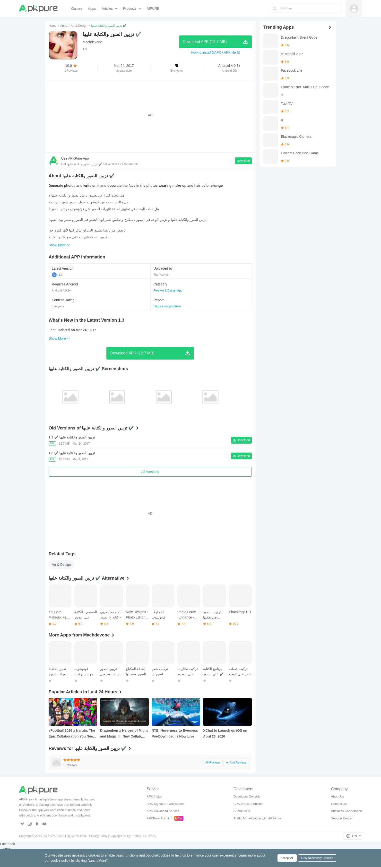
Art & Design (79, 25)
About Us (337, 796)
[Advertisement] (150, 115)
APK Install (154, 796)
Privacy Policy (98, 836)
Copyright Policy (120, 836)
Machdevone (92, 42)
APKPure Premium (160, 818)
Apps (63, 25)
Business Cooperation (346, 811)
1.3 (57, 274)
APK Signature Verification (165, 804)
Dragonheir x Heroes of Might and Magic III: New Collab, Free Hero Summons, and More (124, 734)
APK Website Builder (248, 804)
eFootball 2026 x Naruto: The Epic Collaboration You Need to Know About (72, 734)
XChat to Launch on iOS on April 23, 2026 (225, 733)
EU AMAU (149, 836)
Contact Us (338, 804)
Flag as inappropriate (167, 306)
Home (52, 25)
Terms (137, 836)
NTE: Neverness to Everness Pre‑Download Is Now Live (175, 733)
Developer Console (247, 796)
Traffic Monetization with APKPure (257, 818)
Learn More (97, 860)
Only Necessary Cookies (317, 858)
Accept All (287, 858)
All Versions (150, 472)
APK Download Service (163, 811)
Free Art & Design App (168, 290)
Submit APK (242, 811)
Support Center (341, 818)
